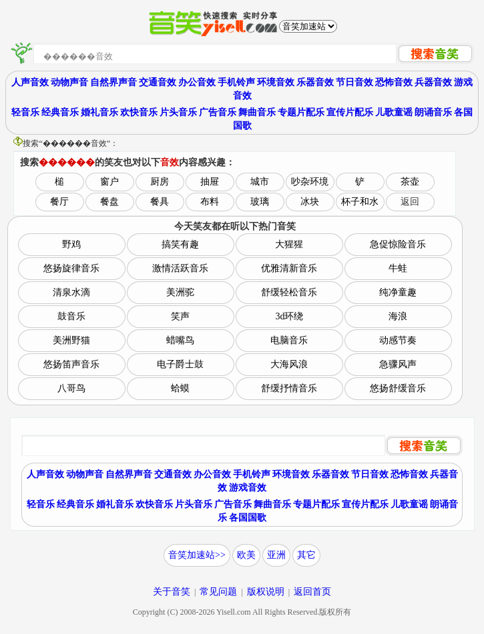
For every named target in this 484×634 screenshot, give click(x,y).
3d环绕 (289, 316)
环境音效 (275, 82)
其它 (306, 555)
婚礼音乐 (99, 112)
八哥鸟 (71, 388)
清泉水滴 (71, 292)
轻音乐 (25, 112)
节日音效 (354, 82)
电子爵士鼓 (180, 364)
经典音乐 (60, 112)
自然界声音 (113, 82)
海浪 (398, 316)
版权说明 (265, 592)
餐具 (159, 202)
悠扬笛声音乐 (71, 364)
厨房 (159, 182)
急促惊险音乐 (398, 244)
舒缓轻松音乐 (289, 292)
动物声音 (69, 82)
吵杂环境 (309, 182)
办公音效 (197, 82)
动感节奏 (398, 340)
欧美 (246, 555)
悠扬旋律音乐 (71, 268)
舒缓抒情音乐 (289, 388)
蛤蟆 (180, 388)
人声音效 (30, 82)
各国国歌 (247, 518)
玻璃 (259, 202)
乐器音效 (315, 82)
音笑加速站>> (197, 555)
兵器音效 (433, 82)
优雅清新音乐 (289, 268)
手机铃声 (236, 82)
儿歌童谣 (394, 112)
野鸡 (71, 244)
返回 (410, 202)
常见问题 (218, 592)
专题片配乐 (301, 112)
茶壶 (410, 182)
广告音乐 (217, 112)
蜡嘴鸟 (180, 340)
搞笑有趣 (180, 244)
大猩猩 (289, 244)
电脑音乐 (289, 340)
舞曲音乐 (257, 112)
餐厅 (59, 202)
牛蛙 (398, 268)
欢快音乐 (139, 112)
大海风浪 (289, 364)
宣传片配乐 (349, 112)
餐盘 (109, 202)
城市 (259, 182)
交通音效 (157, 82)
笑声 (180, 316)
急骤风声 (398, 364)
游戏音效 (247, 488)
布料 (209, 202)
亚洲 (276, 555)
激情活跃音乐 (180, 268)
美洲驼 (180, 292)
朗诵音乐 (433, 112)
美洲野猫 (71, 340)
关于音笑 (171, 592)
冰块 (309, 202)
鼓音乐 (71, 316)
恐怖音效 (394, 82)
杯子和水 (360, 202)
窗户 (109, 182)
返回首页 (312, 592)
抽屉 (209, 182)
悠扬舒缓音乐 (398, 388)
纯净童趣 (398, 292)
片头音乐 (178, 112)
